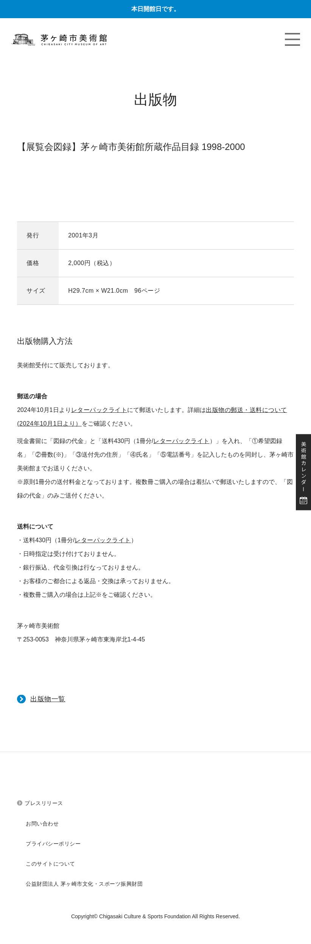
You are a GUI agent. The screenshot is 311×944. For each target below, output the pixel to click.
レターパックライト (99, 410)
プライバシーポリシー (53, 844)
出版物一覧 (47, 699)
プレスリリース (44, 803)
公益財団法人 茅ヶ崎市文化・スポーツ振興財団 (84, 884)
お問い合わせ (42, 824)
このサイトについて (50, 864)
